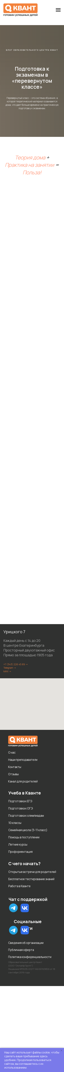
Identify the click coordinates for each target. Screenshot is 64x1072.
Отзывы (13, 774)
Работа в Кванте (19, 886)
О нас (12, 752)
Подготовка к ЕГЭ (20, 801)
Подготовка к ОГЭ (20, 808)
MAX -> (7, 671)
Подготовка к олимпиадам (26, 816)
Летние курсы (17, 844)
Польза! (32, 172)
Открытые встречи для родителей (32, 872)
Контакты (14, 767)
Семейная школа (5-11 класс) (27, 830)
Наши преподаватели (22, 760)
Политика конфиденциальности (29, 957)
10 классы (14, 823)
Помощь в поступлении (23, 837)
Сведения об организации (26, 943)
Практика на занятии (29, 164)
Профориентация (20, 852)
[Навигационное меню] (58, 10)
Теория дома (30, 157)
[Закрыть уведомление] (61, 1050)
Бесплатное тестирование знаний (31, 879)
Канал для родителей (23, 781)
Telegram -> (9, 667)
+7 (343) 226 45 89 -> (15, 664)
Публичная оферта (21, 950)
